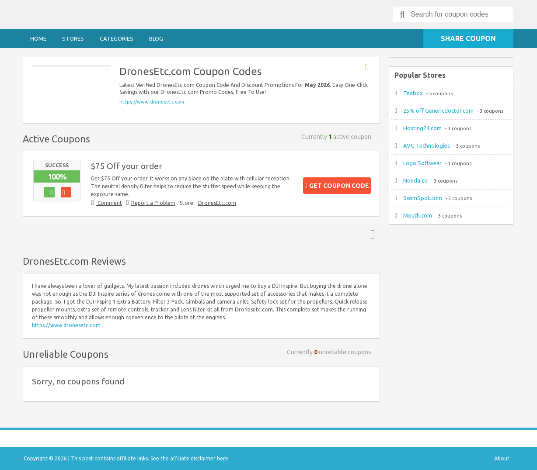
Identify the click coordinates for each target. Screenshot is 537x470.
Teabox (413, 93)
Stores (73, 38)
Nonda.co (415, 180)
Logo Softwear (422, 163)
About (501, 458)
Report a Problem (153, 203)
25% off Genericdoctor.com (438, 110)
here (222, 458)
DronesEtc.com (217, 203)
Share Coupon (468, 38)
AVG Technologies (426, 145)
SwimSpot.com (422, 198)
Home (38, 38)
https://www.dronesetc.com (151, 101)
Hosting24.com (422, 128)
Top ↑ (371, 234)
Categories (116, 38)
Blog (156, 38)
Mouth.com (417, 215)
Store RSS (369, 67)
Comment (109, 203)
